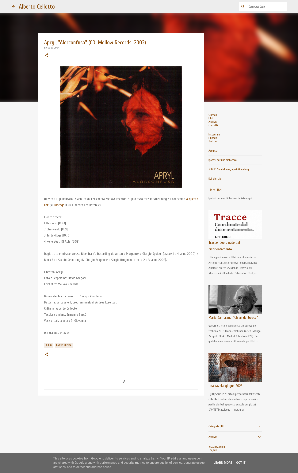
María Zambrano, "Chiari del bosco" (233, 317)
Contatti (213, 125)
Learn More (223, 462)
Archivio (212, 121)
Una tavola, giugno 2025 (225, 386)
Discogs (59, 205)
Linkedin (212, 138)
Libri (210, 118)
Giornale (212, 115)
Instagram (214, 134)
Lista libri (215, 190)
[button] (46, 55)
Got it (240, 462)
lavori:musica (63, 345)
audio (49, 345)
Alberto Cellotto (37, 6)
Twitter (212, 141)
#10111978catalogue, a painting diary (228, 169)
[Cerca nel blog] (267, 6)
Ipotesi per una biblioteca (222, 160)
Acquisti (212, 150)
